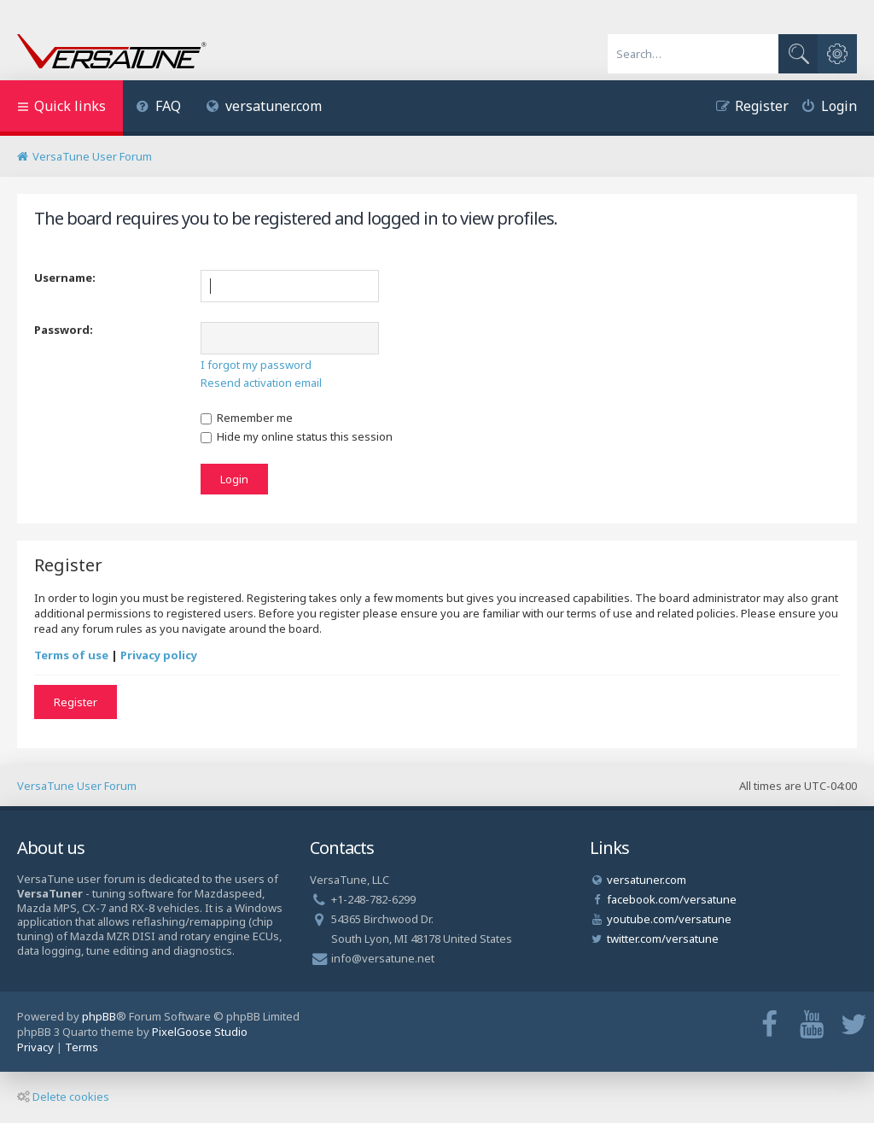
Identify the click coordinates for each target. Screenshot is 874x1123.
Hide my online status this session (297, 436)
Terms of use (71, 655)
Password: (63, 329)
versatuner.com (265, 106)
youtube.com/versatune (669, 919)
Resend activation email (261, 382)
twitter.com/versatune (663, 938)
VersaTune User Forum (77, 785)
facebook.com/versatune (672, 899)
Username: (65, 277)
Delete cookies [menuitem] (63, 1096)
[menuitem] (158, 108)
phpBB (99, 1016)
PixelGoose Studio (200, 1031)
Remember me (247, 417)
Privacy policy (158, 655)
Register (75, 702)
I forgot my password (256, 364)
